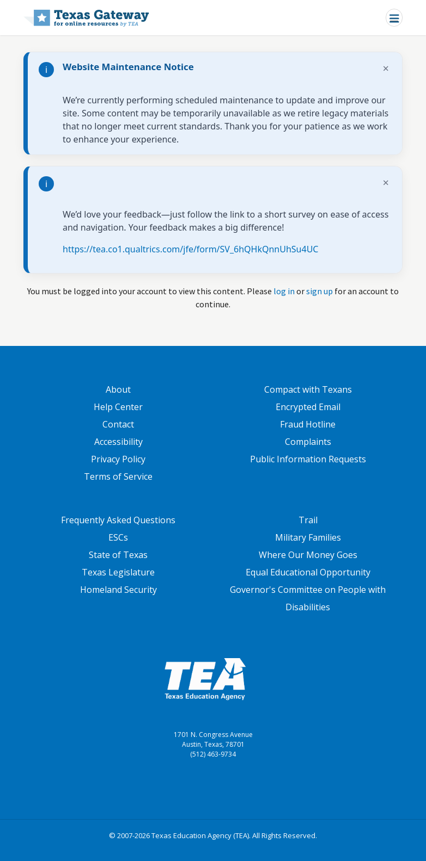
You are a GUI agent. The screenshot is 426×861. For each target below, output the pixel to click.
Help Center (118, 407)
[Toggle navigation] (394, 18)
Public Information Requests (308, 459)
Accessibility (118, 442)
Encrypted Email (308, 407)
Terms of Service (118, 476)
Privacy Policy (118, 459)
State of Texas (118, 555)
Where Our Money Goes (308, 555)
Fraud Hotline (308, 424)
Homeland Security (118, 590)
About (118, 389)
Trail (308, 520)
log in (284, 291)
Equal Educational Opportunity (308, 572)
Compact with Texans (308, 389)
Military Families (308, 537)
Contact (118, 424)
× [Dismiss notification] (386, 68)
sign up (319, 291)
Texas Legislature (118, 572)
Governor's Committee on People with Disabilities (308, 598)
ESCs (118, 537)
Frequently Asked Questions (118, 520)
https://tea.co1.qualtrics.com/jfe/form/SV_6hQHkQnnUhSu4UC (190, 249)
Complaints (308, 442)
